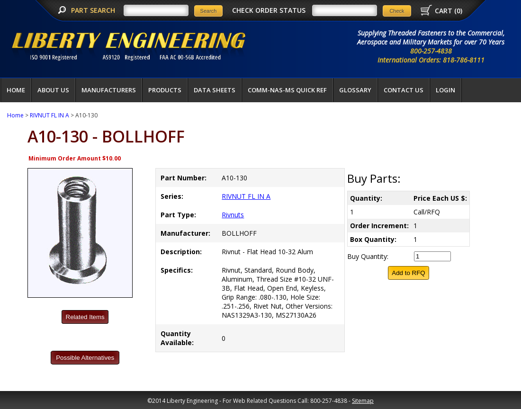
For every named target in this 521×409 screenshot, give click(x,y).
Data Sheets (214, 90)
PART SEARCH (94, 10)
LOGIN (445, 90)
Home (16, 90)
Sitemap (363, 401)
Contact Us (403, 90)
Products (164, 90)
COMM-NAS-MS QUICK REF (287, 90)
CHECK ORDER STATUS (268, 10)
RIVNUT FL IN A (49, 115)
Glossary (355, 90)
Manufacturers (108, 90)
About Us (53, 90)
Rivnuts (233, 214)
